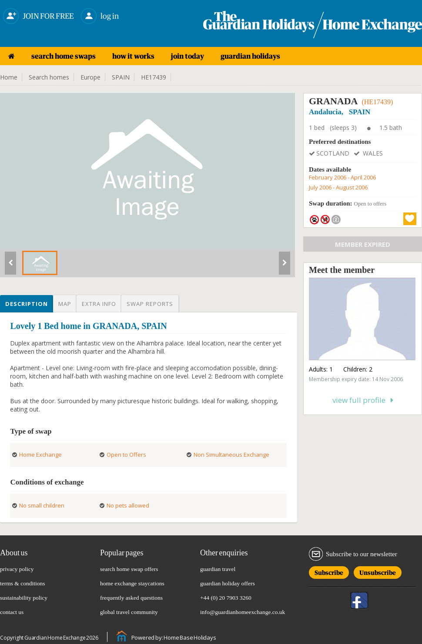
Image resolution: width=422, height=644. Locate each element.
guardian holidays (250, 56)
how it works (133, 56)
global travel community (129, 612)
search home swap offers (129, 569)
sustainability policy (23, 597)
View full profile (362, 400)
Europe (90, 77)
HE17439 (153, 77)
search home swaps (63, 56)
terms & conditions (22, 583)
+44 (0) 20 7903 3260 (225, 597)
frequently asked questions (131, 597)
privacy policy (17, 569)
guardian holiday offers (227, 583)
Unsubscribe (378, 571)
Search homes (49, 77)
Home (8, 77)
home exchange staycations (132, 583)
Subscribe (329, 571)
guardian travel (217, 569)
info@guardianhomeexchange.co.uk (242, 612)
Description (26, 304)
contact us (11, 612)
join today (187, 56)
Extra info (99, 304)
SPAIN (121, 77)
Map (64, 304)
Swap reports (150, 304)
